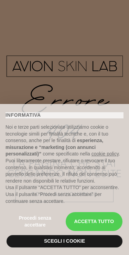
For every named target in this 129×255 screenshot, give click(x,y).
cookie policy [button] (105, 154)
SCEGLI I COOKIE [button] (64, 241)
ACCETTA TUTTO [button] (94, 221)
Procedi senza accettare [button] (35, 221)
